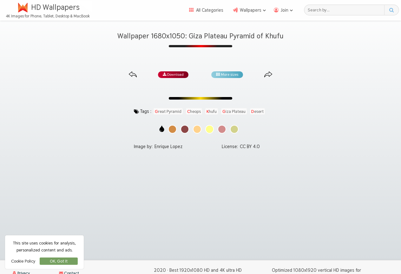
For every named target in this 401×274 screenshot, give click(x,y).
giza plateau (234, 111)
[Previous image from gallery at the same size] (133, 74)
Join (284, 10)
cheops (194, 111)
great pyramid (168, 111)
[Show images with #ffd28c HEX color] (197, 129)
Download (173, 74)
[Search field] (346, 10)
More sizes (227, 74)
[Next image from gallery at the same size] (268, 74)
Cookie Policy (23, 261)
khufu (212, 111)
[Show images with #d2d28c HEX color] (234, 129)
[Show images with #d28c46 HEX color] (172, 129)
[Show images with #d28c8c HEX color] (222, 129)
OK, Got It (59, 261)
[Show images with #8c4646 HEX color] (185, 129)
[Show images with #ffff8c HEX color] (209, 129)
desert (257, 111)
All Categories (209, 10)
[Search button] (391, 10)
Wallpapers (250, 10)
